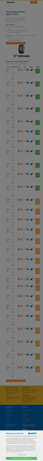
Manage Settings (21, 454)
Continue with (21, 458)
